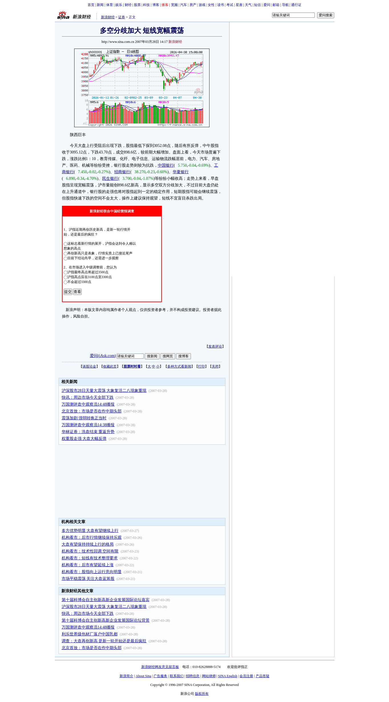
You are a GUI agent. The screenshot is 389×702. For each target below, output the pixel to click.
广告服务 (160, 676)
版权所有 (202, 694)
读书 (220, 5)
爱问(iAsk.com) (103, 356)
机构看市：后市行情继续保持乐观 (92, 537)
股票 (137, 5)
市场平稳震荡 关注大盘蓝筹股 (88, 579)
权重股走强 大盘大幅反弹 (84, 438)
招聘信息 (192, 676)
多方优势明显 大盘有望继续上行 (90, 531)
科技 (146, 5)
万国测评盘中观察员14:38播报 (88, 425)
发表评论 (215, 346)
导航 (285, 5)
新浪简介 (126, 676)
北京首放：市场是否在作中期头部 (92, 411)
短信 (257, 5)
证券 (121, 17)
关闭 (215, 366)
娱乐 (118, 5)
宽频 (174, 5)
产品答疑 (262, 676)
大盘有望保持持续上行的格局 (88, 544)
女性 (211, 5)
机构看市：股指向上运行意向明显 (92, 572)
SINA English (227, 676)
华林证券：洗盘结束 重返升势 (88, 432)
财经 (128, 5)
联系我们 (177, 676)
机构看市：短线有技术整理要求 (90, 558)
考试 (229, 5)
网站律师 (209, 676)
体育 (109, 5)
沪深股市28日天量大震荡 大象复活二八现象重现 (104, 390)
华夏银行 (181, 172)
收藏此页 (110, 366)
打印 (201, 366)
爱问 (266, 5)
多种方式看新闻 (179, 366)
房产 (193, 5)
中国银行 (166, 165)
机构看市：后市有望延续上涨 (88, 565)
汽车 (183, 5)
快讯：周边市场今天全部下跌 (88, 397)
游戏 (202, 5)
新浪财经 (108, 17)
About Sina (143, 676)
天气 (248, 5)
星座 (239, 5)
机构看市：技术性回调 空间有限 (90, 551)
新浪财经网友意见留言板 (160, 667)
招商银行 (122, 172)
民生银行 (110, 178)
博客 (155, 5)
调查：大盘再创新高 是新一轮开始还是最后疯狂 (104, 641)
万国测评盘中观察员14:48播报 (88, 404)
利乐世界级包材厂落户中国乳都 (90, 634)
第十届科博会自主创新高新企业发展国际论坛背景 (106, 620)
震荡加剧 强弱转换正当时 (84, 418)
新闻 (100, 5)
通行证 (296, 5)
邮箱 (276, 5)
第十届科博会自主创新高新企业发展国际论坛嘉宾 (106, 600)
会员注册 (246, 676)
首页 (91, 5)
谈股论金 (89, 366)
